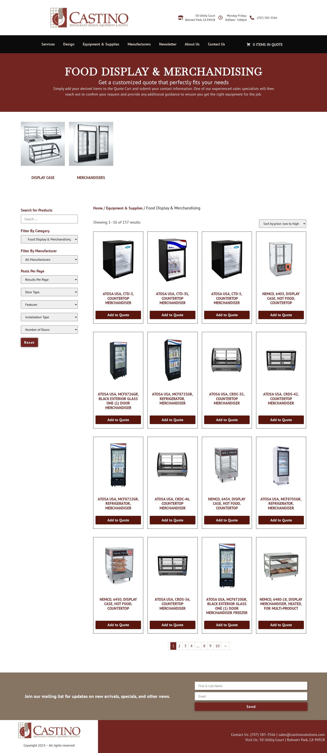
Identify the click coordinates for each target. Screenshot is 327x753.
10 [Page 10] (217, 645)
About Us (192, 44)
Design (68, 44)
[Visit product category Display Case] (43, 150)
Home (98, 208)
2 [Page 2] (179, 645)
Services (48, 44)
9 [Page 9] (210, 645)
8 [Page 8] (204, 645)
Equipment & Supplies (101, 44)
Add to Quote (118, 314)
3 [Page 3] (185, 645)
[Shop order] (282, 223)
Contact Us (216, 44)
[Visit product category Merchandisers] (91, 150)
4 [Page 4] (191, 645)
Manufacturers (139, 44)
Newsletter (167, 44)
